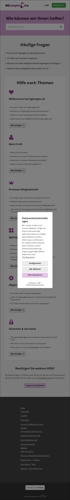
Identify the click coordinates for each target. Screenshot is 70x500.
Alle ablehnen (35, 269)
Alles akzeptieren (35, 275)
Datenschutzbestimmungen (35, 285)
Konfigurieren (28, 257)
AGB (38, 283)
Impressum (32, 283)
